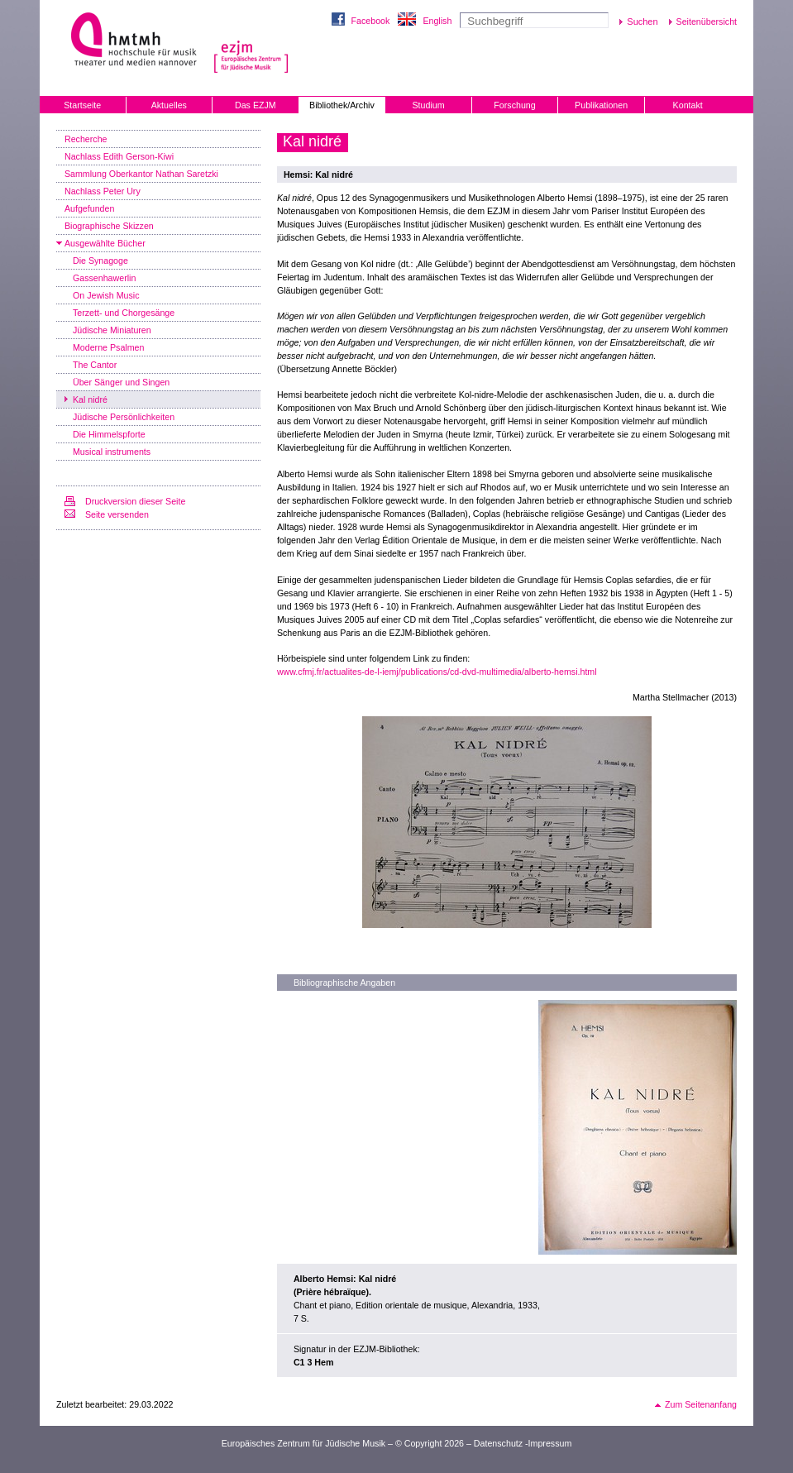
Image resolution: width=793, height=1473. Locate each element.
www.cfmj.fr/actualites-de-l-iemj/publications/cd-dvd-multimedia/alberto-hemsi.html (437, 672)
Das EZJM (255, 105)
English (437, 21)
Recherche (85, 139)
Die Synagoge (100, 260)
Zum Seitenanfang (701, 1404)
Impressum (550, 1443)
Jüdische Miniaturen (112, 330)
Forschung (514, 105)
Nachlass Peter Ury (102, 191)
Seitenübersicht (706, 21)
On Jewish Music (106, 295)
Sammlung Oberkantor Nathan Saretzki (141, 174)
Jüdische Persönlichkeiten (123, 417)
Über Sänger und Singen (121, 382)
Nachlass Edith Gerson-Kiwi (119, 156)
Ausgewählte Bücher (105, 243)
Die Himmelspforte (109, 434)
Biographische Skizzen (109, 226)
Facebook (370, 21)
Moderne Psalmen (108, 347)
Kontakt (688, 105)
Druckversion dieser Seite (135, 501)
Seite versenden (117, 514)
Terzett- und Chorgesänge (123, 313)
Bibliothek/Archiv (342, 105)
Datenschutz (498, 1443)
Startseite (82, 105)
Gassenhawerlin (104, 278)
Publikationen (601, 105)
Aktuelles (169, 105)
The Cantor (95, 365)
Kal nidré (90, 399)
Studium (428, 105)
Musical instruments (111, 452)
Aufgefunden (89, 208)
